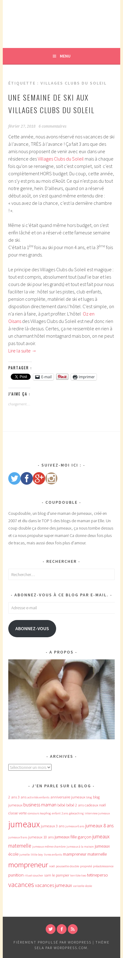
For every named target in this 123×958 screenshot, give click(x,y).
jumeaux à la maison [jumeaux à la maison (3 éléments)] (80, 847)
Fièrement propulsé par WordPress (52, 942)
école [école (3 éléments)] (88, 886)
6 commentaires (53, 126)
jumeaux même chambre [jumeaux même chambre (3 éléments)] (49, 847)
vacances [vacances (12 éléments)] (21, 884)
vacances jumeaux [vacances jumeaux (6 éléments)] (53, 885)
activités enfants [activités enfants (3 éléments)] (38, 797)
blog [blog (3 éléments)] (89, 797)
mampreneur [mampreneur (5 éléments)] (74, 854)
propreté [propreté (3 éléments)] (86, 866)
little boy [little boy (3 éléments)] (37, 855)
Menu (65, 56)
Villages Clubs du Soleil (61, 159)
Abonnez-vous (32, 628)
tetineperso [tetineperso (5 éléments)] (97, 875)
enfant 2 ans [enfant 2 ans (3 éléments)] (60, 813)
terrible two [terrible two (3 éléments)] (78, 875)
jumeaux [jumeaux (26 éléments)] (24, 824)
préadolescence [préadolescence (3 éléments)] (103, 866)
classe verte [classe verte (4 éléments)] (17, 813)
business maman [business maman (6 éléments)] (39, 804)
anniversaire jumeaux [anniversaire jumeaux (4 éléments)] (67, 797)
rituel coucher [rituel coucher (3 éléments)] (34, 875)
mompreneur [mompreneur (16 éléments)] (28, 864)
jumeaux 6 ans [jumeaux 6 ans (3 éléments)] (74, 826)
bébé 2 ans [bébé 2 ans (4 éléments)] (75, 805)
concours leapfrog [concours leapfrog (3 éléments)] (39, 813)
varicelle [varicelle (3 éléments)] (78, 886)
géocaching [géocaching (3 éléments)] (76, 813)
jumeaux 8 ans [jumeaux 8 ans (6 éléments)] (99, 825)
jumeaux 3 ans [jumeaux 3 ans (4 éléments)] (52, 826)
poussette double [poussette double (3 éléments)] (67, 866)
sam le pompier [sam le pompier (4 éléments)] (56, 875)
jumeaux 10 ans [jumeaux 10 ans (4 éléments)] (41, 837)
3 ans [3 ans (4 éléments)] (22, 797)
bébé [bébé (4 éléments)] (61, 805)
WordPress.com (70, 947)
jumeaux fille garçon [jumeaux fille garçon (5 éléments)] (73, 837)
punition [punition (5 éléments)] (16, 875)
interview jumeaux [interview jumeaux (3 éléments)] (97, 813)
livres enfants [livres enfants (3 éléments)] (53, 855)
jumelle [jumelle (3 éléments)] (24, 855)
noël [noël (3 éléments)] (52, 866)
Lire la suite (22, 351)
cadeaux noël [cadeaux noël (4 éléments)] (95, 805)
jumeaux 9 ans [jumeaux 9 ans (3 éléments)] (17, 837)
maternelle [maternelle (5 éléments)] (97, 854)
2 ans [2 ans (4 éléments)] (12, 797)
